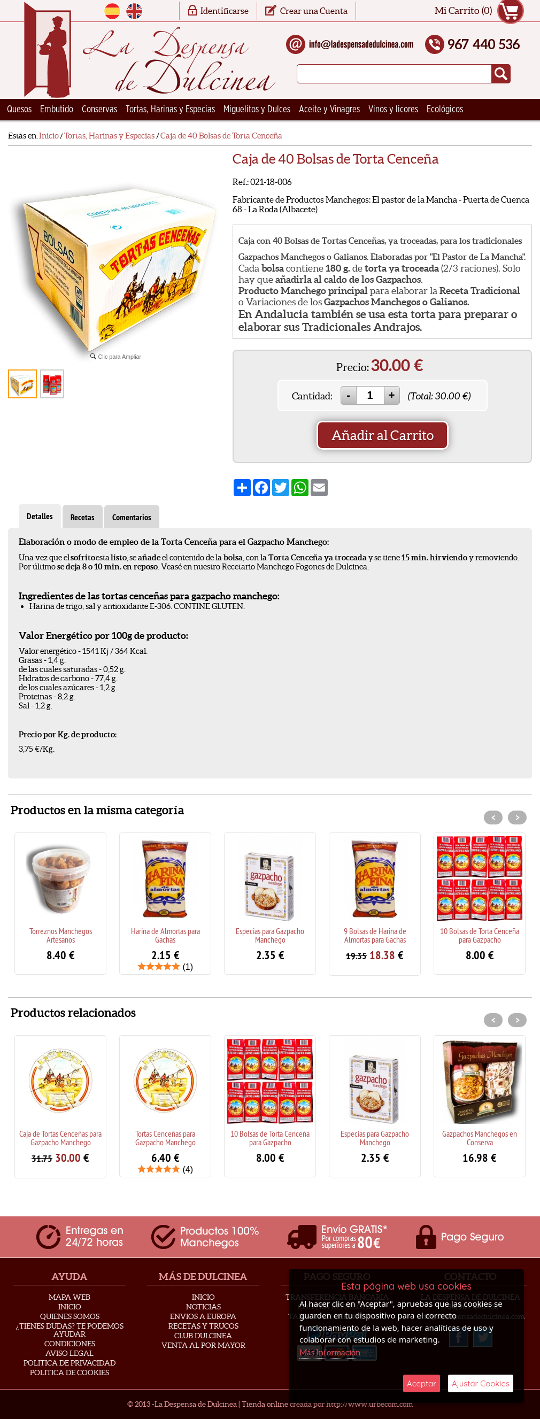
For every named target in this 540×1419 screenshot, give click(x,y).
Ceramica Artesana (40, 131)
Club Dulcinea (203, 1335)
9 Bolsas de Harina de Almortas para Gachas (375, 935)
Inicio (69, 1306)
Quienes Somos (69, 1316)
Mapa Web (69, 1297)
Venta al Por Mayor (203, 1345)
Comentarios (131, 517)
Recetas (83, 517)
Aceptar (421, 1383)
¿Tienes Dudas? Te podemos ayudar (70, 1330)
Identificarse (224, 11)
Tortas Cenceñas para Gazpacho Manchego (165, 1137)
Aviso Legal (69, 1353)
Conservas (99, 109)
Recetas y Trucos (203, 1326)
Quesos (19, 109)
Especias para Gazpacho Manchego (270, 935)
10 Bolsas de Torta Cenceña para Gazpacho (479, 935)
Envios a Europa (203, 1316)
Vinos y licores (393, 109)
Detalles (40, 516)
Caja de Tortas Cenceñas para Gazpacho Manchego (60, 1137)
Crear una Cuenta (314, 11)
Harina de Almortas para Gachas (165, 935)
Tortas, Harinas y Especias (170, 109)
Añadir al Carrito (382, 435)
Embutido (56, 109)
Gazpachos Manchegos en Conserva (479, 1137)
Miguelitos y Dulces (256, 109)
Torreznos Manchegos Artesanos (60, 935)
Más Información (329, 1352)
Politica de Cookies (69, 1372)
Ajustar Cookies (481, 1383)
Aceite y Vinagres (329, 109)
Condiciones (69, 1343)
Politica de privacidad (69, 1363)
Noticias (203, 1306)
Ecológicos (445, 109)
